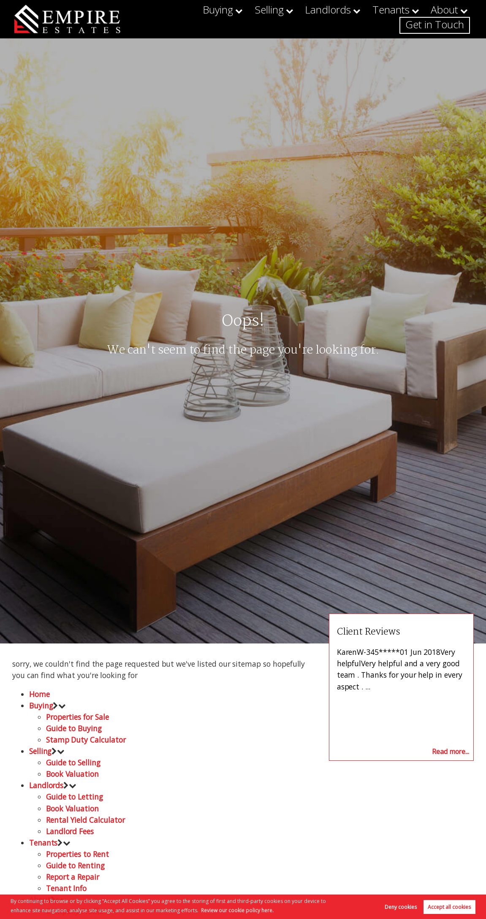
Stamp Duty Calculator (86, 740)
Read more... (450, 751)
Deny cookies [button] (401, 907)
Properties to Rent (77, 854)
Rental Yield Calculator (85, 820)
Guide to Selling (73, 762)
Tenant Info (66, 888)
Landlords (284, 19)
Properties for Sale (77, 717)
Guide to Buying (74, 728)
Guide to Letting (74, 797)
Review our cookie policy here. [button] (237, 910)
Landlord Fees (70, 831)
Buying (189, 19)
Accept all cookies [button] (449, 907)
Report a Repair (72, 877)
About (383, 19)
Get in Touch (441, 19)
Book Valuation (72, 774)
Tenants (337, 19)
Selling (234, 19)
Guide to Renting (75, 865)
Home (39, 694)
